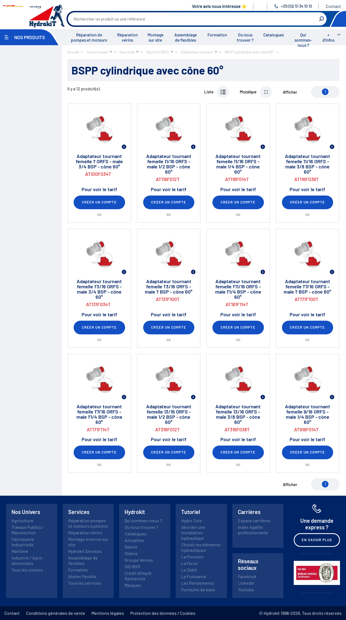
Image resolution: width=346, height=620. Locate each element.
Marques (133, 585)
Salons (131, 546)
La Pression (192, 556)
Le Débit (189, 569)
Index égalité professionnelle (253, 529)
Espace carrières (254, 520)
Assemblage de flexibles (185, 37)
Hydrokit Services (85, 551)
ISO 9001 (132, 566)
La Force (189, 563)
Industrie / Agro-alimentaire (27, 560)
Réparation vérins (127, 37)
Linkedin (246, 582)
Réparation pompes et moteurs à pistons (88, 523)
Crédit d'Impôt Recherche (138, 575)
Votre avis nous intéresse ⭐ (219, 6)
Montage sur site (155, 37)
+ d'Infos (328, 37)
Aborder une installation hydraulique (193, 532)
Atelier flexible (82, 576)
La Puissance (193, 576)
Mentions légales (107, 613)
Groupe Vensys (139, 559)
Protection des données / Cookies (162, 613)
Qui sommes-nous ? (303, 40)
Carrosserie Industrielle (22, 541)
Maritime (19, 551)
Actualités (134, 540)
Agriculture (22, 520)
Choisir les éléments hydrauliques (201, 547)
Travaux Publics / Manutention (27, 529)
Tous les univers (27, 569)
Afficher (290, 92)
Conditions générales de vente (55, 613)
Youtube (246, 589)
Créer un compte (99, 202)
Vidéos (131, 553)
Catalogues (273, 34)
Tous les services (84, 582)
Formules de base (198, 589)
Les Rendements (197, 582)
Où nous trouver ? (245, 37)
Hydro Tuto (191, 520)
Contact (333, 6)
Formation (217, 34)
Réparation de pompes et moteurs (89, 37)
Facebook (247, 576)
